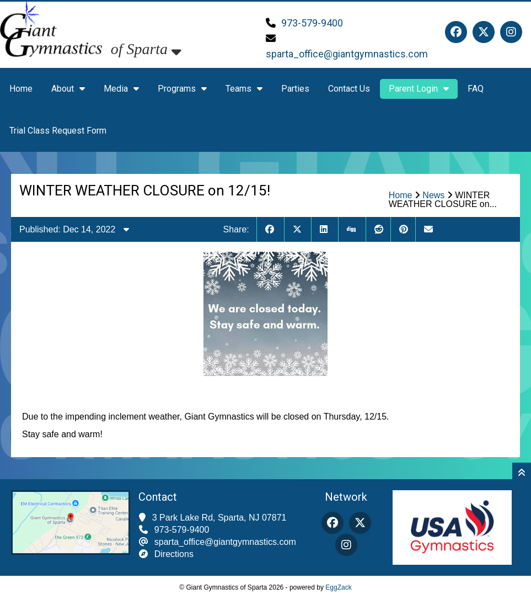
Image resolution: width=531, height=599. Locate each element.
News (433, 195)
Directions (174, 554)
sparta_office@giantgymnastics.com (347, 54)
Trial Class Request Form (57, 130)
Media (121, 88)
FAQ (476, 88)
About (68, 88)
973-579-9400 (312, 23)
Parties (295, 88)
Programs (182, 88)
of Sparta (146, 49)
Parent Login (419, 88)
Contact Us (349, 88)
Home (21, 88)
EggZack (338, 587)
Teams (244, 88)
